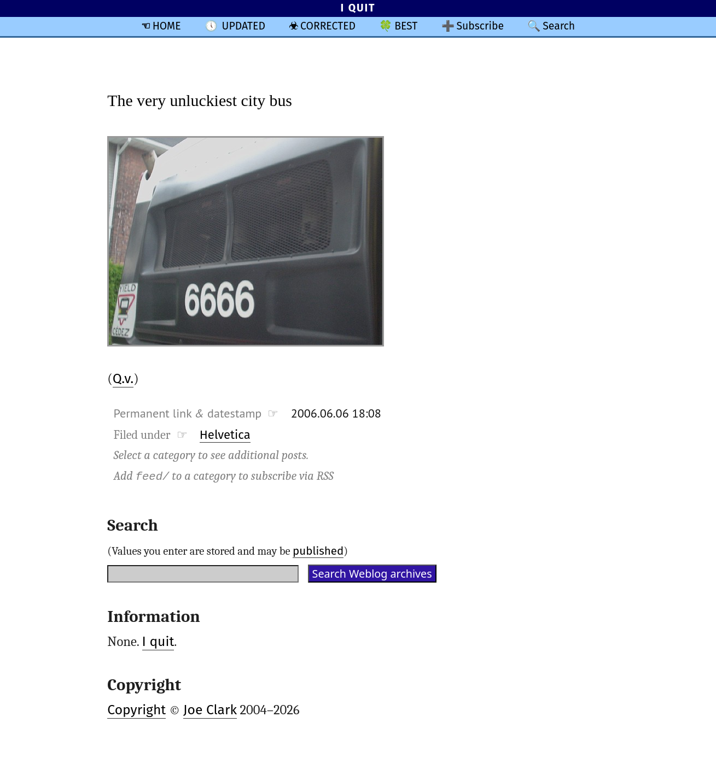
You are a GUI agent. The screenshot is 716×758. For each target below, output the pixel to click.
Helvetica (225, 434)
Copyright (136, 710)
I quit (158, 641)
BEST (405, 26)
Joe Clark (210, 710)
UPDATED (243, 26)
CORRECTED (328, 26)
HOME (167, 26)
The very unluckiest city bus (199, 100)
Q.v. (123, 379)
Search (559, 26)
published (318, 550)
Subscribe (480, 26)
